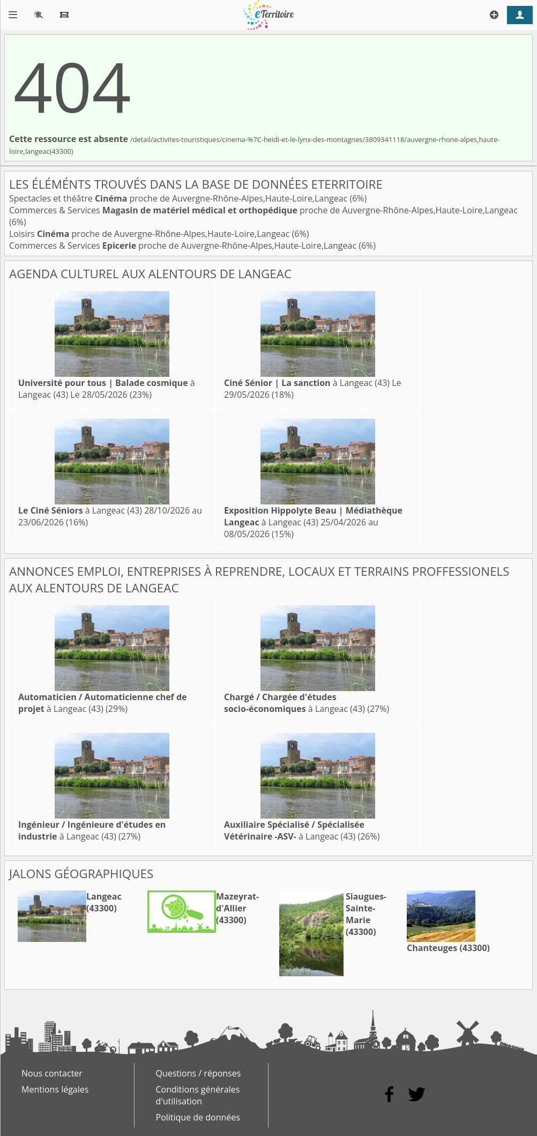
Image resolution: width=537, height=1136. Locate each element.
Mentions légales (54, 1089)
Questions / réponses (198, 1073)
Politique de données (198, 1117)
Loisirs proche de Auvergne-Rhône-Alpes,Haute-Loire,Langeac (150, 234)
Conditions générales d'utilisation (198, 1095)
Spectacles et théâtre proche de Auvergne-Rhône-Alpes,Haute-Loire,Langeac (179, 198)
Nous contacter (52, 1073)
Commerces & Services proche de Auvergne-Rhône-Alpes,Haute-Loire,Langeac (263, 210)
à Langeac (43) (307, 383)
